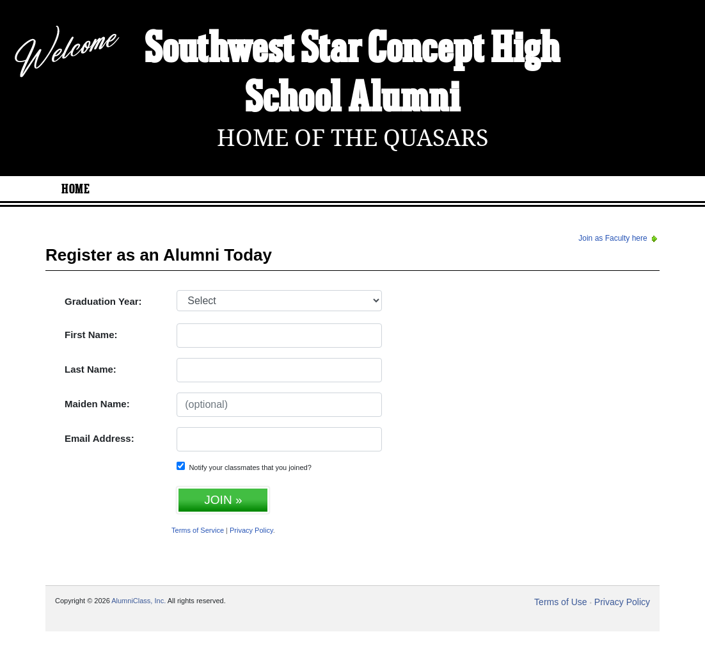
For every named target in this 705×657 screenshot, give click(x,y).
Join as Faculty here (619, 238)
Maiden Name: (97, 403)
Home (75, 189)
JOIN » (223, 500)
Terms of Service (197, 530)
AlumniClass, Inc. (138, 600)
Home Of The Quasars (353, 138)
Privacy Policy (251, 530)
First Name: (91, 334)
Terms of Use (560, 602)
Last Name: (90, 369)
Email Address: (99, 438)
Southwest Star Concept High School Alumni (352, 74)
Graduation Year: (103, 301)
